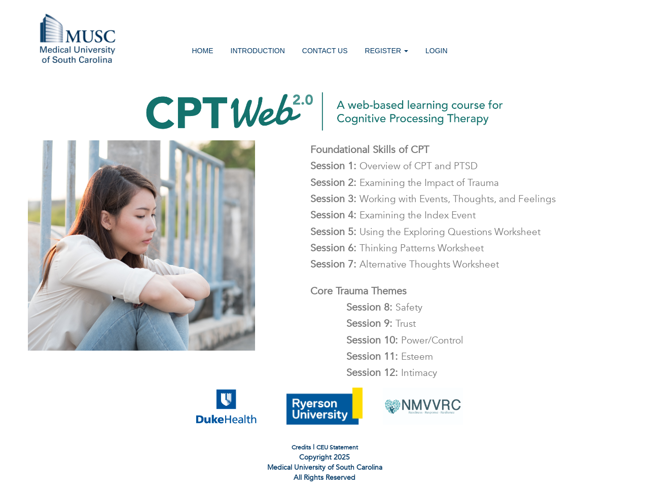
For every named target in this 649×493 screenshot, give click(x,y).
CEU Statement (337, 447)
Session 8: (377, 307)
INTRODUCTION (258, 51)
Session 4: (386, 215)
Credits (301, 447)
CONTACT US (325, 51)
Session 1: (387, 166)
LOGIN (436, 51)
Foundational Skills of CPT (363, 149)
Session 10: (398, 340)
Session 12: (385, 372)
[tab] (458, 290)
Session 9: (374, 323)
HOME (202, 51)
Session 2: (398, 182)
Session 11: (383, 356)
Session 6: (390, 248)
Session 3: (426, 199)
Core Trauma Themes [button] (352, 291)
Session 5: (418, 231)
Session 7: (398, 264)
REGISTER (386, 51)
